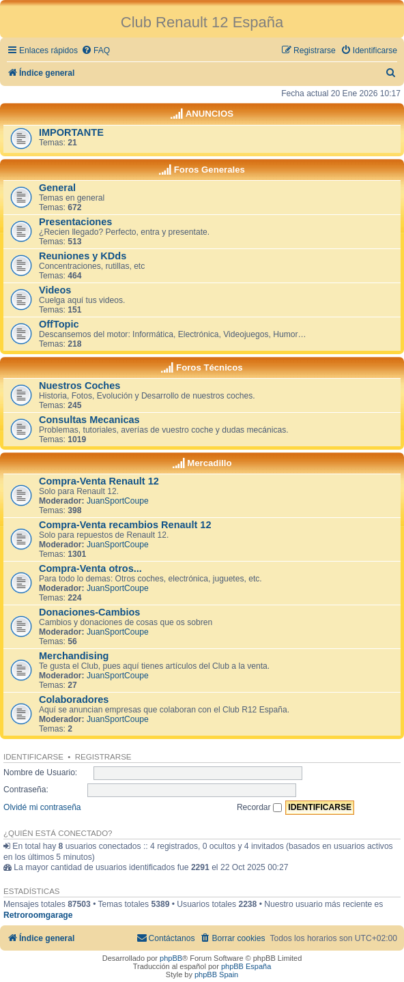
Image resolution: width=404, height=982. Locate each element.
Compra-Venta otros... (90, 568)
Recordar (259, 807)
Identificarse (33, 757)
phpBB (171, 958)
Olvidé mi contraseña (42, 807)
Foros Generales (209, 169)
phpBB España (246, 966)
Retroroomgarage (37, 915)
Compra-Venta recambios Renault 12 (125, 524)
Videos (55, 290)
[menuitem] (95, 51)
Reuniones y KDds (82, 255)
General (57, 187)
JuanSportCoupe (118, 501)
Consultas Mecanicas (89, 419)
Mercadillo (209, 463)
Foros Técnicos (209, 367)
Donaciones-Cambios (89, 612)
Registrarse (103, 757)
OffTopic (59, 324)
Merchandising (74, 655)
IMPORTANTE (71, 132)
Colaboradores (74, 699)
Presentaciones (75, 221)
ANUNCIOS (209, 114)
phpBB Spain (216, 974)
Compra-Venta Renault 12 (99, 481)
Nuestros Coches (79, 385)
